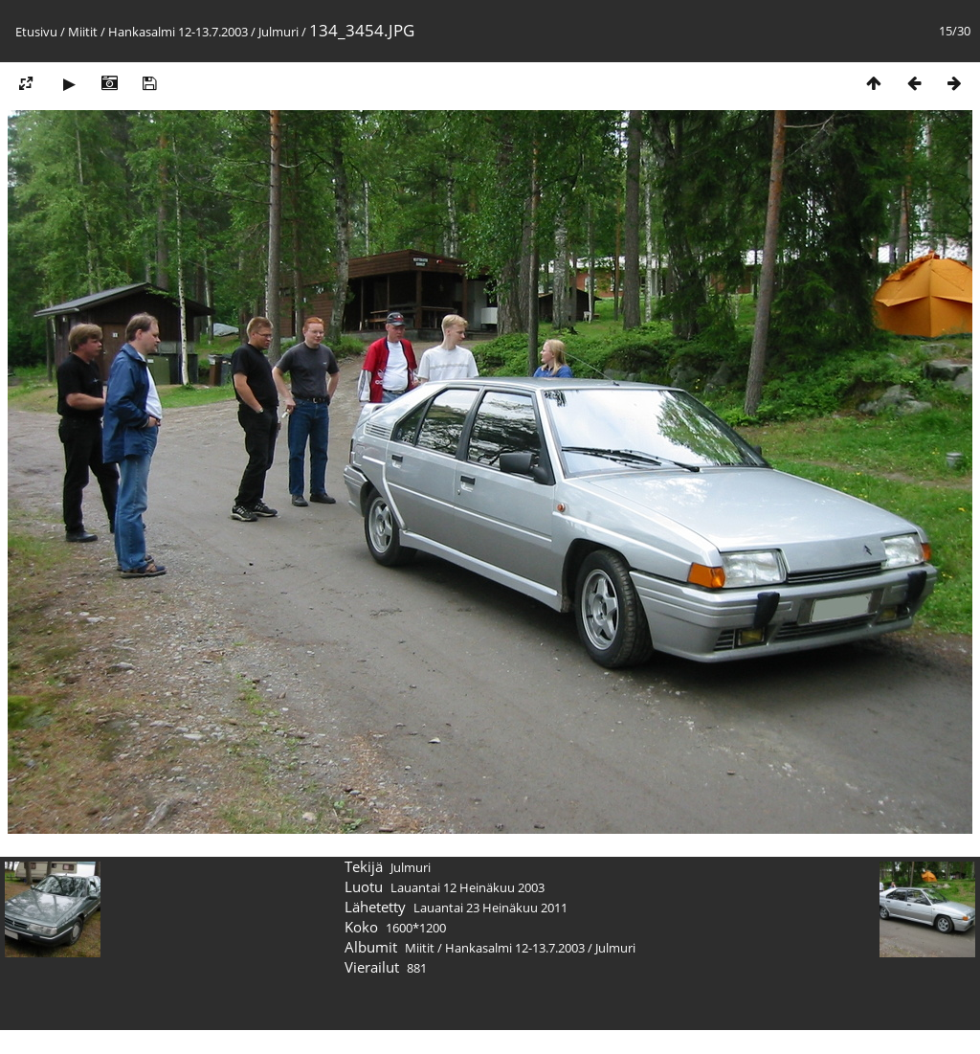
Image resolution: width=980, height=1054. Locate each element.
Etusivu (36, 31)
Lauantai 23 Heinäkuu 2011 (490, 907)
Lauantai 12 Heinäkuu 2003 (467, 887)
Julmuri (278, 31)
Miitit (83, 31)
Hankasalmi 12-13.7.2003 (178, 31)
